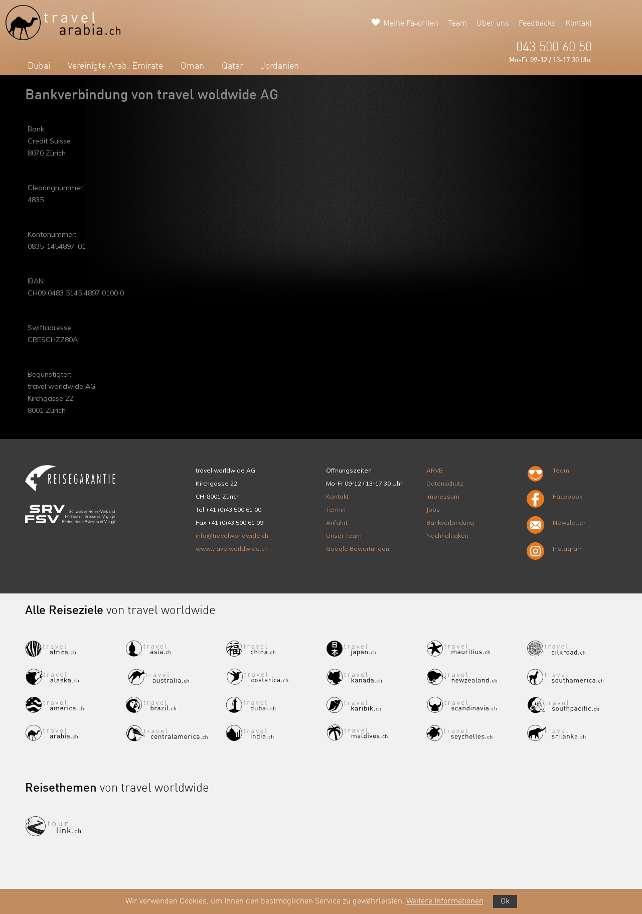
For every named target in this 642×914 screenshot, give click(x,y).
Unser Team (344, 535)
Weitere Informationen (445, 901)
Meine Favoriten (410, 24)
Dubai (39, 66)
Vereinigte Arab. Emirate (115, 66)
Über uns (492, 24)
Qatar (232, 66)
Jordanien (280, 66)
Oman (192, 66)
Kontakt (578, 24)
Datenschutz (444, 483)
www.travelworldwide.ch (232, 548)
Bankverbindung (450, 522)
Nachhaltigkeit (447, 535)
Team (457, 24)
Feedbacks (537, 24)
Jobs (433, 509)
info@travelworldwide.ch (232, 535)
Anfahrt (337, 522)
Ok (505, 901)
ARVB (434, 470)
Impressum (442, 496)
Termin (336, 509)
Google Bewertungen (357, 548)
